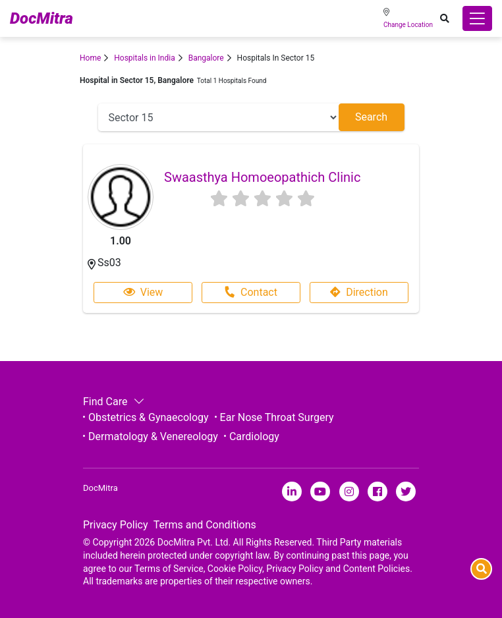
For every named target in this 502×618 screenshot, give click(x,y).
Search (371, 117)
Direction (359, 292)
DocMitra (41, 18)
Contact (250, 292)
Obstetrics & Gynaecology (148, 417)
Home (90, 58)
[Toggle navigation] (477, 18)
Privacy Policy (115, 525)
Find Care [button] (112, 401)
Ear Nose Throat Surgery (277, 417)
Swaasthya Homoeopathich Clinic (262, 177)
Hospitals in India (144, 58)
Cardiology (254, 436)
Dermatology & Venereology (153, 436)
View (143, 292)
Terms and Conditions (204, 525)
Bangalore (206, 58)
